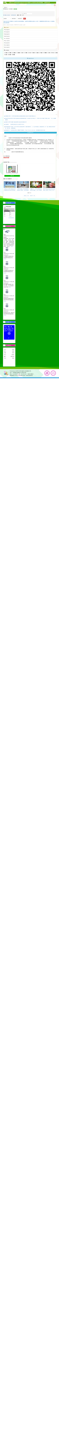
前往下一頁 (33, 195)
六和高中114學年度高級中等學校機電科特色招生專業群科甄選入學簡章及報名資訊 (10, 190)
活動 (8, 54)
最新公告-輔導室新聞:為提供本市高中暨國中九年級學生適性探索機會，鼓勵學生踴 (29, 2)
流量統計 (9, 345)
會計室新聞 (6, 40)
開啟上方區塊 (54, 5)
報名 (55, 52)
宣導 (40, 52)
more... (12, 246)
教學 (52, 52)
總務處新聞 (6, 34)
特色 (48, 52)
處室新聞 (6, 27)
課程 (9, 52)
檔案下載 (12, 175)
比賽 (13, 52)
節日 (29, 52)
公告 (17, 52)
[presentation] (4, 185)
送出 (24, 18)
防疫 (21, 52)
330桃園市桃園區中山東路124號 (19, 372)
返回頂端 (53, 373)
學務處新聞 (6, 31)
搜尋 (23, 15)
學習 (32, 52)
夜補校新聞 (6, 42)
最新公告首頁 (6, 15)
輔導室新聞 (13, 15)
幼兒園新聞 (6, 44)
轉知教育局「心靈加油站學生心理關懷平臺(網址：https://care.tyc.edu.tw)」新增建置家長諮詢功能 (25, 130)
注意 (5, 52)
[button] (28, 192)
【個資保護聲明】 (29, 375)
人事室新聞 (6, 38)
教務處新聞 (6, 29)
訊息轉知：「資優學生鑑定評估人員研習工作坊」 (15, 124)
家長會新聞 (6, 47)
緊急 (5, 54)
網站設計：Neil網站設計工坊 (6, 373)
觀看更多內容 (31, 132)
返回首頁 (47, 373)
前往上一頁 (26, 195)
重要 (12, 54)
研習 (44, 52)
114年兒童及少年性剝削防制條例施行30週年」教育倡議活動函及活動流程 (23, 190)
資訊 (36, 52)
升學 (25, 52)
